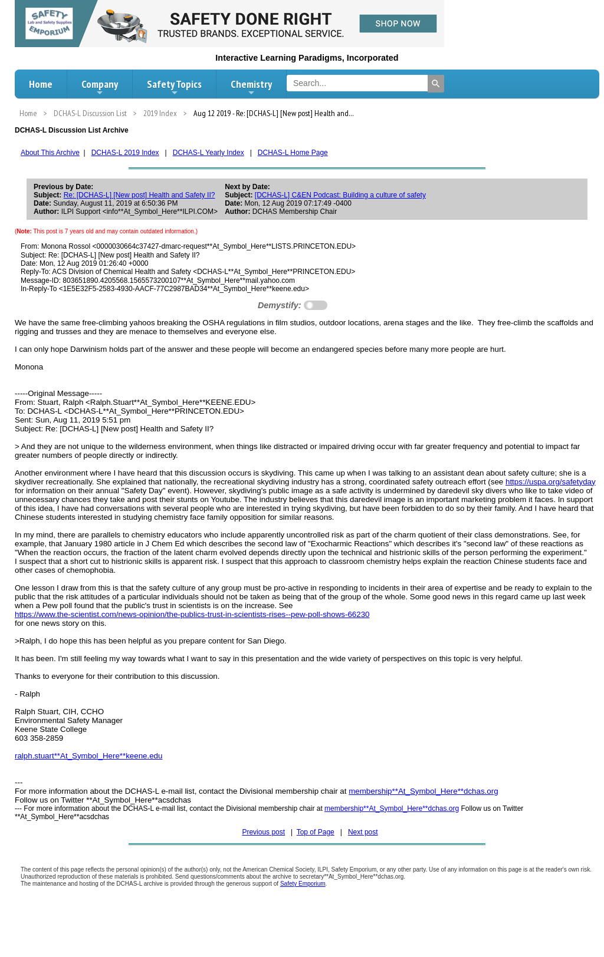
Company (99, 87)
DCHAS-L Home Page (293, 152)
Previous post (263, 832)
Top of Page (315, 832)
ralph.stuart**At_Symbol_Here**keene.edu (88, 755)
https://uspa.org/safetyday (550, 481)
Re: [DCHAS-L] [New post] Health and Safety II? (139, 195)
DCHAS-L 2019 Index (125, 152)
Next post (363, 832)
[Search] (436, 84)
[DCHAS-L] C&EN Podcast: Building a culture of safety (340, 195)
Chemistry (251, 87)
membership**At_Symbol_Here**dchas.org (423, 791)
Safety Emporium (303, 883)
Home (40, 84)
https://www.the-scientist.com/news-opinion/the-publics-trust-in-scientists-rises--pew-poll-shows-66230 (192, 614)
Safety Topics (174, 87)
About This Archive (50, 152)
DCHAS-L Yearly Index (208, 152)
